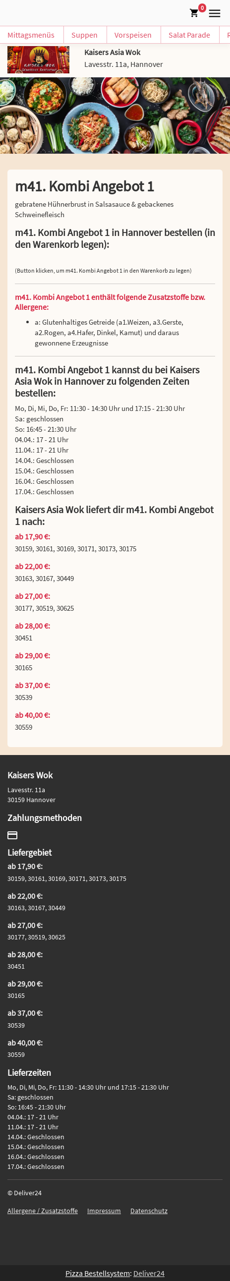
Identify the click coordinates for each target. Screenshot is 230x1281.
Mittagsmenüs (31, 35)
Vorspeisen (133, 35)
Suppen (84, 35)
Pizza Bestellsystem (97, 1273)
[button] (212, 12)
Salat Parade (189, 35)
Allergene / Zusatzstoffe (42, 1210)
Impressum (104, 1210)
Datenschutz (149, 1210)
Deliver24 (149, 1273)
